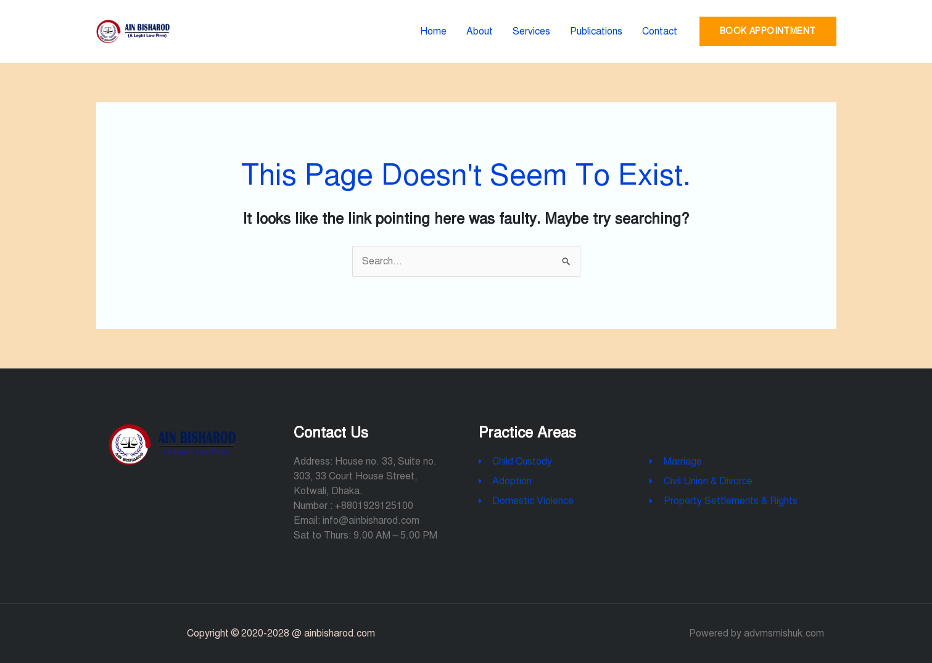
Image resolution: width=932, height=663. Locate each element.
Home (433, 31)
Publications (596, 31)
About (479, 31)
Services (531, 31)
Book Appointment (767, 31)
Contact (659, 31)
